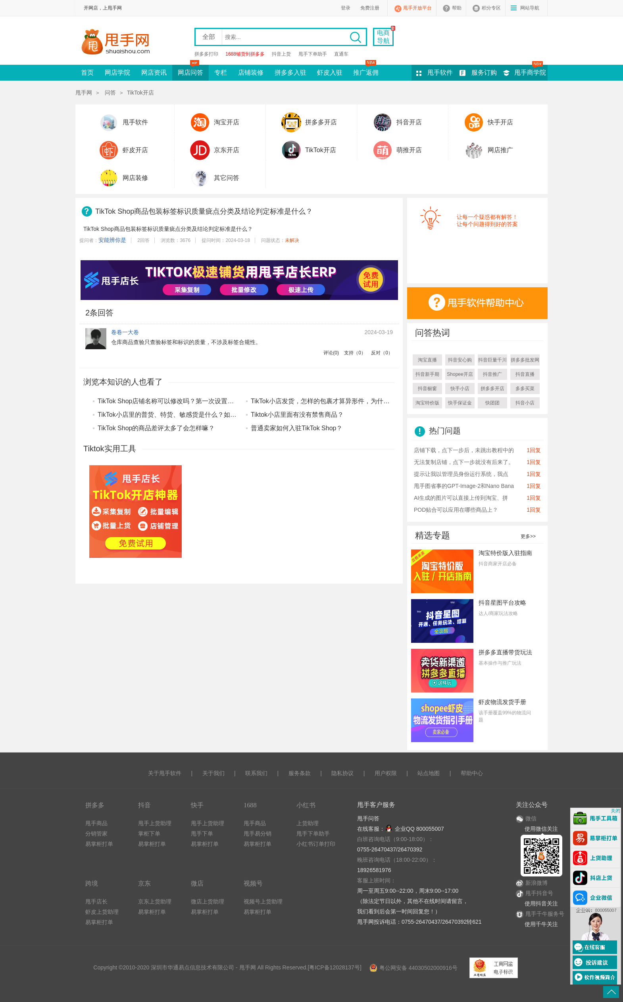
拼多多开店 (321, 122)
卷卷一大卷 (125, 332)
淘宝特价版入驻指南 (505, 552)
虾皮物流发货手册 (502, 701)
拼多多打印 (206, 54)
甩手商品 (96, 823)
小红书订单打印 (315, 844)
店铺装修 (250, 72)
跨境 (91, 883)
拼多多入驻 (290, 72)
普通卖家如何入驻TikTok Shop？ (296, 428)
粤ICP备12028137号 (334, 967)
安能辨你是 (112, 240)
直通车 (341, 54)
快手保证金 (460, 403)
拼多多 (94, 805)
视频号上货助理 (263, 901)
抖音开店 (409, 122)
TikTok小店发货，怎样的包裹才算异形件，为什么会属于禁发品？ (342, 401)
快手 (197, 805)
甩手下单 (202, 833)
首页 (87, 72)
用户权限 (386, 773)
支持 (355, 353)
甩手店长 (96, 901)
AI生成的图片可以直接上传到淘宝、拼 (461, 498)
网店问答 (190, 70)
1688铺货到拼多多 (245, 54)
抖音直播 (525, 374)
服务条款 (299, 773)
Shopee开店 (460, 374)
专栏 (220, 72)
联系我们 (256, 773)
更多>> (528, 536)
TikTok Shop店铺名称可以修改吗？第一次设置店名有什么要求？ (188, 401)
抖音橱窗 (427, 388)
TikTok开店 (140, 92)
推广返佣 (366, 70)
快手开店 (500, 122)
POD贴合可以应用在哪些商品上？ (456, 510)
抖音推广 (492, 374)
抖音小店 (525, 403)
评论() (331, 353)
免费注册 (369, 8)
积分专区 (491, 8)
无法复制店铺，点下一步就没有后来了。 (464, 462)
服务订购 (484, 72)
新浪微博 (532, 883)
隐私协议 (342, 773)
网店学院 (117, 72)
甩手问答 (368, 818)
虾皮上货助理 (102, 912)
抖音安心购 (460, 360)
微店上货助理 (207, 901)
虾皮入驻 (329, 72)
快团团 (492, 403)
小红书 (305, 805)
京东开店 (226, 150)
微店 (197, 883)
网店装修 (135, 177)
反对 (382, 353)
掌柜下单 (149, 833)
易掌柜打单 (99, 844)
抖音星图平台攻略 (502, 602)
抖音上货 (281, 54)
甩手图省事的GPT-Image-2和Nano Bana (464, 486)
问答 (110, 92)
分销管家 (96, 833)
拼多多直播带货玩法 (505, 652)
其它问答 (226, 177)
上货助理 (307, 823)
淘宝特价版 (427, 403)
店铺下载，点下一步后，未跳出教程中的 (464, 450)
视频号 (253, 883)
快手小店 (459, 388)
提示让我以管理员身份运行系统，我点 (461, 474)
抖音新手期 (427, 374)
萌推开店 (409, 150)
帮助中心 (472, 773)
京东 (144, 883)
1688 (250, 805)
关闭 (615, 811)
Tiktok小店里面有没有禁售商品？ (297, 414)
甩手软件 (440, 72)
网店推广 (500, 150)
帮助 (456, 8)
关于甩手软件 (164, 773)
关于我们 (213, 773)
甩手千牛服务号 (544, 914)
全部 (208, 36)
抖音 (144, 805)
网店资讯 (154, 72)
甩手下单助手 (312, 54)
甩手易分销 (257, 833)
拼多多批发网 (525, 360)
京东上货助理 (154, 901)
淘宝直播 (427, 360)
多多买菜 (525, 388)
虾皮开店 (135, 150)
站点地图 (428, 773)
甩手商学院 (530, 72)
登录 (345, 8)
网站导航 (529, 8)
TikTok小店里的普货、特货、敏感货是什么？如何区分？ (177, 414)
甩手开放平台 (417, 8)
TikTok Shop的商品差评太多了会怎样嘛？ (156, 428)
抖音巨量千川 (492, 360)
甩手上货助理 (154, 823)
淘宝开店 (226, 122)
